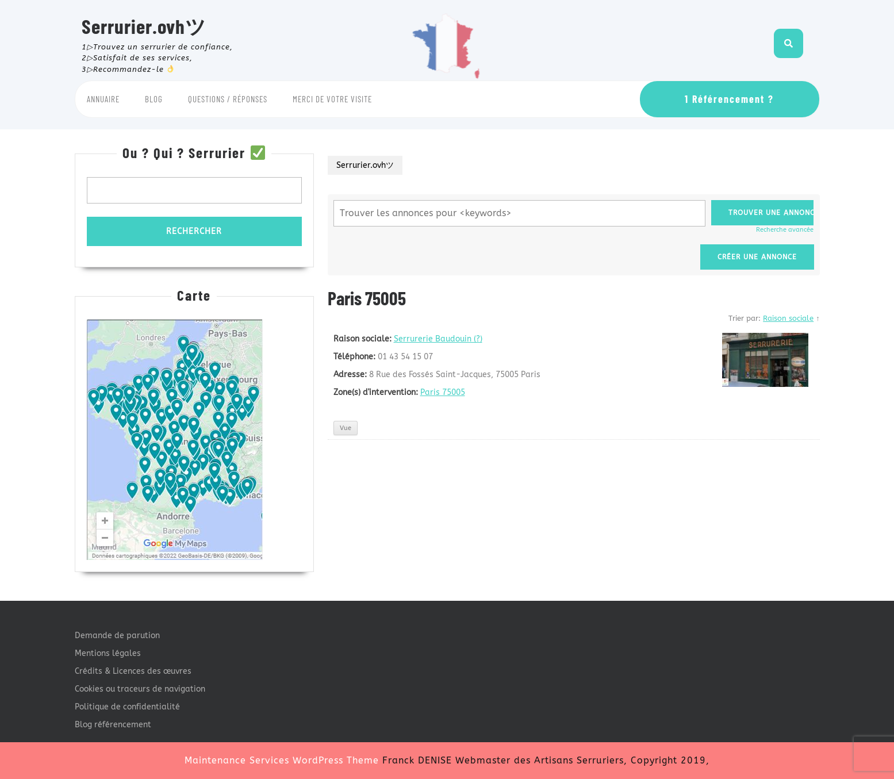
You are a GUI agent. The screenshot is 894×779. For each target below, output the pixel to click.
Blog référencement (113, 725)
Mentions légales (108, 653)
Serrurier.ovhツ (144, 26)
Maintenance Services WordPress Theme (282, 760)
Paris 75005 (442, 392)
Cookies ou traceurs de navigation (140, 689)
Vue (345, 428)
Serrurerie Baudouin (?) (438, 339)
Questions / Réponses (227, 99)
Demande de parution (117, 635)
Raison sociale (788, 318)
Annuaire (103, 99)
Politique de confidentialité (127, 707)
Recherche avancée (785, 229)
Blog (154, 99)
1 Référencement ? (729, 99)
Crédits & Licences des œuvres (133, 671)
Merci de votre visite (332, 99)
